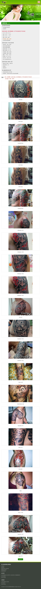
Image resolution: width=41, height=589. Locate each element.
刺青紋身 (2, 566)
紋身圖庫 (8, 76)
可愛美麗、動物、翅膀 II (7, 51)
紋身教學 (4, 28)
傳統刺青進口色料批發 (5, 568)
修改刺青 (2, 567)
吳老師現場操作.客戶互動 (7, 71)
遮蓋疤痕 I (5, 67)
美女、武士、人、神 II (7, 34)
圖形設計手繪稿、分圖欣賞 (8, 63)
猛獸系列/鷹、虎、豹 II (7, 48)
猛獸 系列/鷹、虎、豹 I (7, 50)
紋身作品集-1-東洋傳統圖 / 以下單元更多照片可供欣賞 (13, 31)
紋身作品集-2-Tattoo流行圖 (8, 42)
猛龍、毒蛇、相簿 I (6, 37)
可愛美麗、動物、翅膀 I (7, 53)
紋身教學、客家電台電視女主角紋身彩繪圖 (10, 73)
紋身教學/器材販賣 (6, 25)
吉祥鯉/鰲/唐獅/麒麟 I (6, 40)
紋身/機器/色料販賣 (6, 27)
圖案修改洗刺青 (4, 569)
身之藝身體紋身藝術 (5, 2)
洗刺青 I (4, 66)
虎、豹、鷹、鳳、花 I (7, 32)
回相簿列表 (20, 559)
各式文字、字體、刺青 (7, 57)
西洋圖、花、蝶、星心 (7, 56)
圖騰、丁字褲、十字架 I (7, 54)
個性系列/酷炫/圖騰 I (6, 47)
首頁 (5, 76)
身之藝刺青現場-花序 (6, 70)
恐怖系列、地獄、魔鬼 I (7, 44)
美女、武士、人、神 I (7, 35)
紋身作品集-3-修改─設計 (7, 61)
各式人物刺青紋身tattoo (7, 59)
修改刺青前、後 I (6, 64)
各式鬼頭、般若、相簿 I (7, 38)
